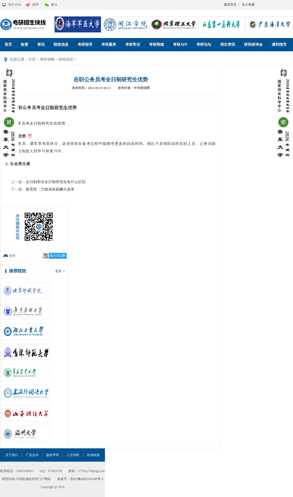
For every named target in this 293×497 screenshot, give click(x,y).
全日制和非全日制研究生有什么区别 (56, 182)
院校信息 (61, 45)
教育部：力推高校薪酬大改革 (50, 189)
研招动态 (66, 59)
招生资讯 (227, 45)
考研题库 (108, 45)
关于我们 (11, 455)
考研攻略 (47, 59)
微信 (54, 4)
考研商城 (156, 45)
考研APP (180, 45)
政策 (24, 45)
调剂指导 (279, 45)
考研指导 (85, 45)
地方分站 (14, 4)
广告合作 (32, 455)
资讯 (41, 45)
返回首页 (230, 4)
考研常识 (132, 45)
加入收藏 (248, 4)
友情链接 (93, 455)
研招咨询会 (253, 45)
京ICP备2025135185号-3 (86, 479)
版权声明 (52, 455)
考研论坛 (203, 45)
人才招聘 (72, 455)
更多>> (60, 271)
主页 (32, 59)
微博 (35, 4)
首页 (8, 45)
